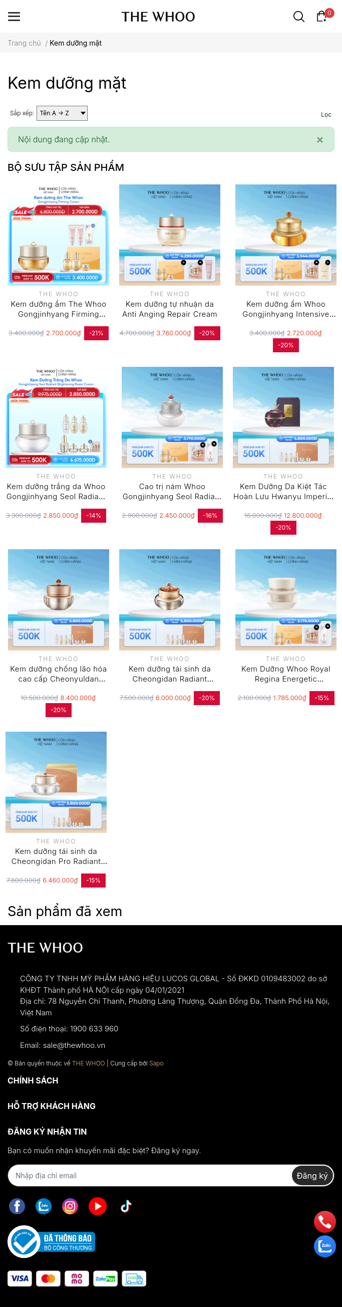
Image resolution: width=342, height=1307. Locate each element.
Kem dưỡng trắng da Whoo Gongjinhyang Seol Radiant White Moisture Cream (56, 496)
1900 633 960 (94, 1028)
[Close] (320, 139)
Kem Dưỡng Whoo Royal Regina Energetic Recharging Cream (285, 678)
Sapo (156, 1063)
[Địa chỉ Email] (171, 1175)
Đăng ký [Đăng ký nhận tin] (312, 1176)
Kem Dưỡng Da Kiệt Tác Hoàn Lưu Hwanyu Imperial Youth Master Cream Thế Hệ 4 (283, 501)
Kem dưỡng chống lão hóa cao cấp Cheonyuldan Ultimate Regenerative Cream (58, 683)
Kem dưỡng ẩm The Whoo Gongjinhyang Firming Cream (58, 313)
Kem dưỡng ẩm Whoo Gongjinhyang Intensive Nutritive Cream (285, 313)
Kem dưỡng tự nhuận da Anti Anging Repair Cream (169, 309)
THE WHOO (88, 1063)
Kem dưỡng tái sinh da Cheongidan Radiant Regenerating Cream (170, 678)
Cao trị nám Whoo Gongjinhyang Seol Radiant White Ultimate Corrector (172, 496)
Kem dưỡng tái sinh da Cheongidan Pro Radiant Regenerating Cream (56, 861)
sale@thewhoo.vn (74, 1045)
